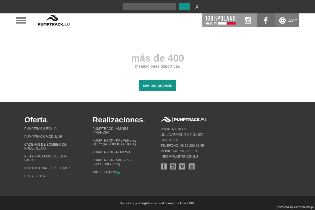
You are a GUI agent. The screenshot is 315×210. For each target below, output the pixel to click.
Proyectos (34, 176)
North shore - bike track (47, 168)
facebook (266, 20)
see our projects (157, 85)
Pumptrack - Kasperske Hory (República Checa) (114, 142)
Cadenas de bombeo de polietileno (45, 146)
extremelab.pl (304, 207)
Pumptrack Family (40, 129)
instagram (248, 20)
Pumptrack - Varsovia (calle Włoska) (112, 162)
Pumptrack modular (43, 137)
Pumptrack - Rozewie (112, 152)
